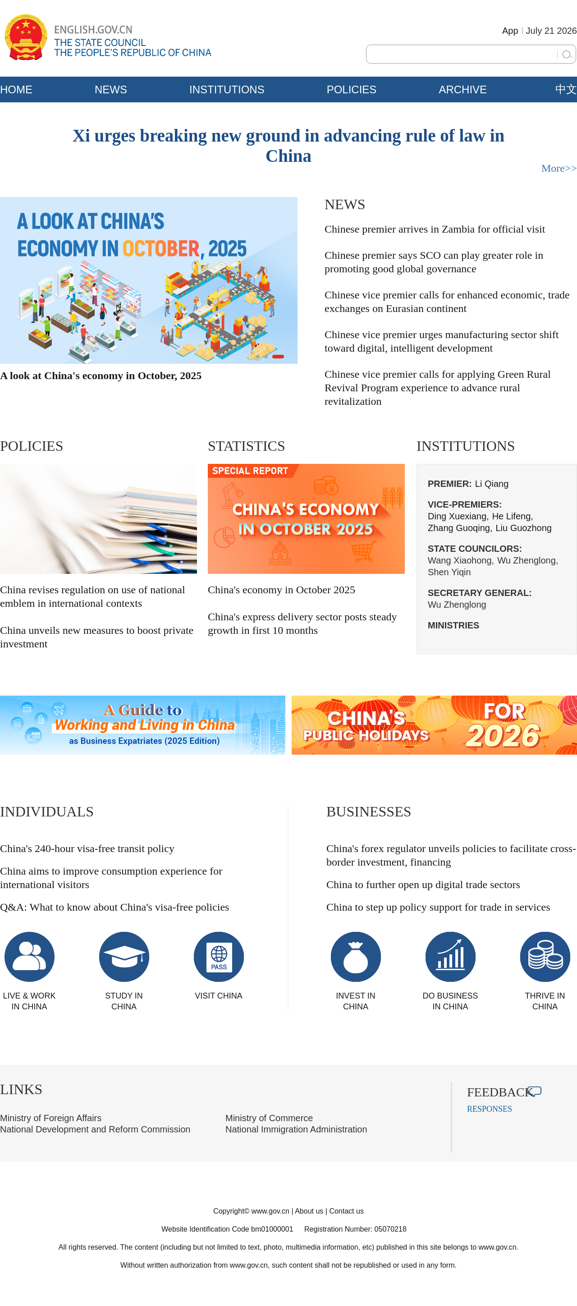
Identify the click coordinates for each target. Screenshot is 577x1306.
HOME (16, 89)
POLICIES (352, 89)
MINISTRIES (453, 625)
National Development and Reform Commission (95, 1129)
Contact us (346, 1211)
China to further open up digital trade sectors (423, 884)
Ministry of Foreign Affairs (50, 1118)
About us (309, 1211)
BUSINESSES (369, 811)
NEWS (111, 89)
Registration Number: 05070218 (355, 1229)
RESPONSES (489, 1109)
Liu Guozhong (523, 528)
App (510, 31)
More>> (559, 168)
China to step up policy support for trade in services (438, 907)
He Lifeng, (512, 516)
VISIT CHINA (219, 995)
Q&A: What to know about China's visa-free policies (114, 907)
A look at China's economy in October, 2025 (100, 375)
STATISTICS (246, 446)
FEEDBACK (500, 1092)
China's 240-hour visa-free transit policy (87, 848)
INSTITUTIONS (227, 89)
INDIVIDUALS (47, 811)
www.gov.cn (270, 1211)
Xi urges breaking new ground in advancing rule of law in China (289, 145)
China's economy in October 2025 (281, 590)
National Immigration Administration (296, 1129)
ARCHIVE (463, 89)
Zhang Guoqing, (460, 528)
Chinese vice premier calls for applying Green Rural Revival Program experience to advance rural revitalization (438, 387)
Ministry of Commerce (269, 1118)
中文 (566, 89)
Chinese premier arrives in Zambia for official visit (435, 229)
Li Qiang (492, 484)
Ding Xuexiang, (458, 516)
